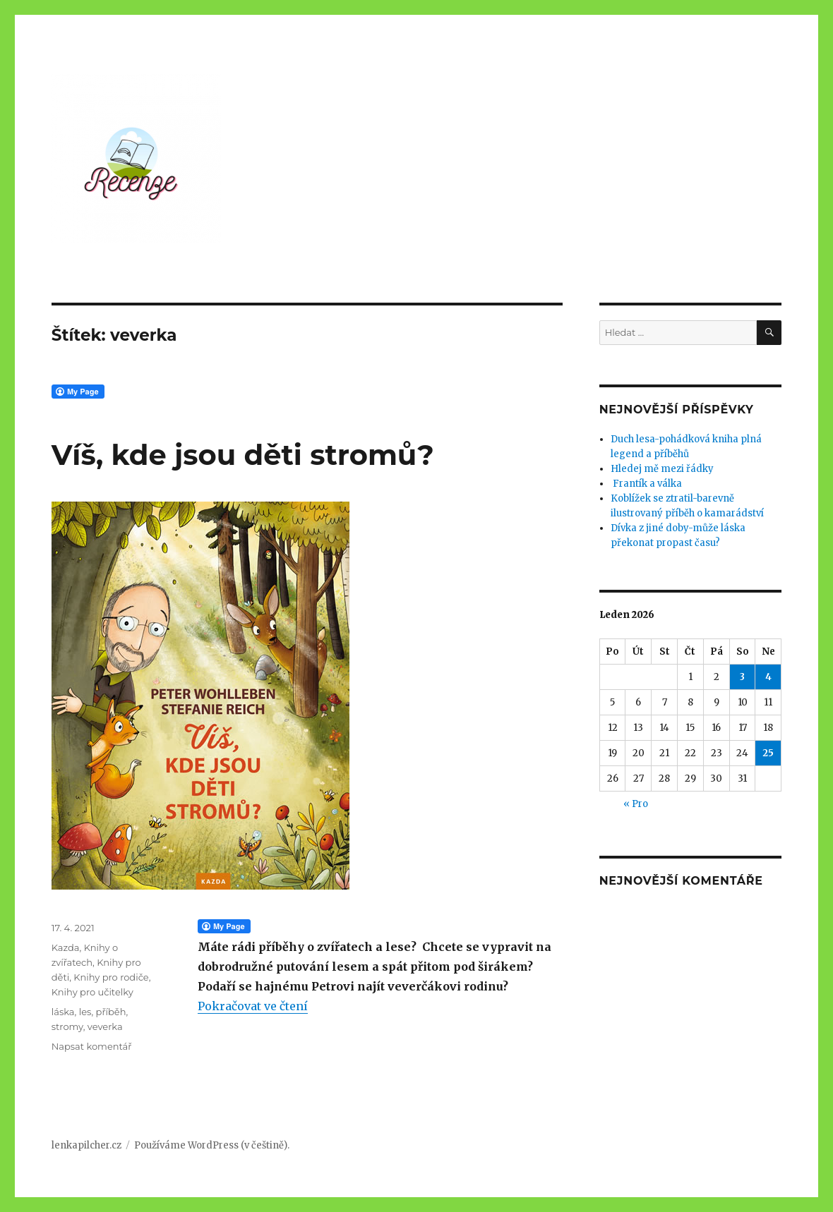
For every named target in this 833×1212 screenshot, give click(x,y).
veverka (105, 1026)
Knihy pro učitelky (92, 992)
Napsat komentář (92, 1046)
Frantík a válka (646, 484)
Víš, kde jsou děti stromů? (243, 454)
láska (63, 1011)
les (85, 1011)
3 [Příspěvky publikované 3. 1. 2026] (742, 677)
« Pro (635, 804)
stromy (67, 1026)
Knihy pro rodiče (110, 977)
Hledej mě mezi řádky (662, 469)
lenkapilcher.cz (86, 1145)
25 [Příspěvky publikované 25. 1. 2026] (768, 753)
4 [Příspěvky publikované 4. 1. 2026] (768, 677)
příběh (111, 1011)
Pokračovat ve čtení (253, 1006)
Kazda (66, 947)
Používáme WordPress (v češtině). (211, 1145)
